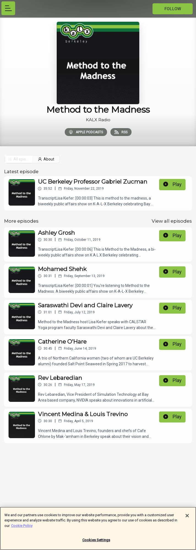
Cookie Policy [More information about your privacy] (21, 528)
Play (172, 184)
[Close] (187, 518)
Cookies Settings (96, 543)
